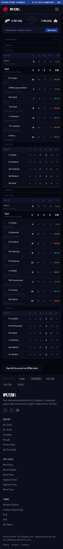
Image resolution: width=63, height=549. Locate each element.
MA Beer (12, 183)
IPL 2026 (7, 425)
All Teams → (9, 524)
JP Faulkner (14, 162)
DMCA (6, 544)
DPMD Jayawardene (18, 88)
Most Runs (8, 464)
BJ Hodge (13, 78)
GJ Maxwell (14, 232)
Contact (25, 544)
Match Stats (52, 30)
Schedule (7, 434)
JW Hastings (14, 169)
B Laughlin (13, 318)
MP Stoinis (13, 299)
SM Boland (13, 176)
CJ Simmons (14, 116)
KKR (5, 519)
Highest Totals (10, 479)
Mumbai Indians (11, 504)
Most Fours (8, 489)
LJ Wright (13, 271)
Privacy (15, 544)
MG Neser (13, 97)
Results (6, 439)
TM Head (13, 107)
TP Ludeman (14, 126)
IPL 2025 (7, 429)
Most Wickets (9, 469)
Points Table (9, 444)
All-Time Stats (9, 449)
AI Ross (12, 135)
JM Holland (13, 347)
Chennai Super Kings (13, 509)
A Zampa (12, 155)
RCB (5, 514)
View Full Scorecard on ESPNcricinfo (22, 368)
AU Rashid (13, 354)
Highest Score (9, 484)
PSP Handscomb (16, 280)
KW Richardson (15, 326)
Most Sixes (8, 474)
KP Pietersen (14, 261)
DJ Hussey (13, 290)
